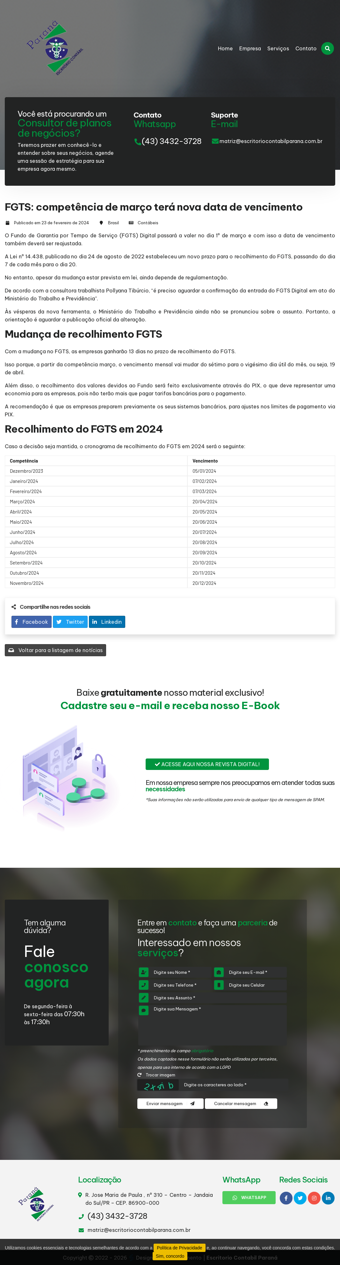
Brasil (113, 222)
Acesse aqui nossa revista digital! (207, 764)
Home (225, 48)
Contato (306, 48)
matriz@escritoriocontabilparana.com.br (271, 141)
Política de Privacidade (179, 1247)
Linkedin (107, 622)
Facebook (31, 622)
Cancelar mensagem (241, 1103)
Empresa (250, 48)
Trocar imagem (156, 1074)
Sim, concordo (170, 1256)
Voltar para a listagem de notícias (55, 650)
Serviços (278, 48)
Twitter (70, 622)
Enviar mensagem (170, 1103)
